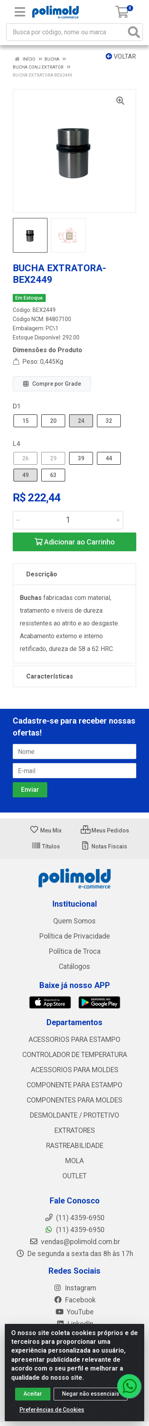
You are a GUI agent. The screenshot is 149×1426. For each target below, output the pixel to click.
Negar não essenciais (90, 1398)
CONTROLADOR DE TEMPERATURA (74, 1055)
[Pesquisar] (134, 32)
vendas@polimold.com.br (74, 1242)
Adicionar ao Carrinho (75, 542)
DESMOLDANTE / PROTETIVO (74, 1115)
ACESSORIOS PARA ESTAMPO (74, 1039)
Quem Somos (74, 921)
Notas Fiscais (104, 846)
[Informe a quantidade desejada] (68, 520)
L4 (16, 444)
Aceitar (32, 1398)
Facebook (75, 1300)
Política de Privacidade (74, 936)
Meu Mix (45, 830)
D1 (17, 406)
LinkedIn (74, 1324)
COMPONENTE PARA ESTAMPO (74, 1085)
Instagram (74, 1288)
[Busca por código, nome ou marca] (66, 32)
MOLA (74, 1161)
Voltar (121, 56)
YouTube (74, 1312)
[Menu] (20, 12)
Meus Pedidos (105, 830)
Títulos (45, 846)
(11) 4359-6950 (74, 1230)
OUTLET (74, 1176)
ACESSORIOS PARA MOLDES (74, 1070)
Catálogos (74, 966)
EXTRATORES (74, 1130)
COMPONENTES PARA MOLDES (74, 1100)
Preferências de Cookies (51, 1414)
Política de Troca (75, 951)
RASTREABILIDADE (74, 1146)
